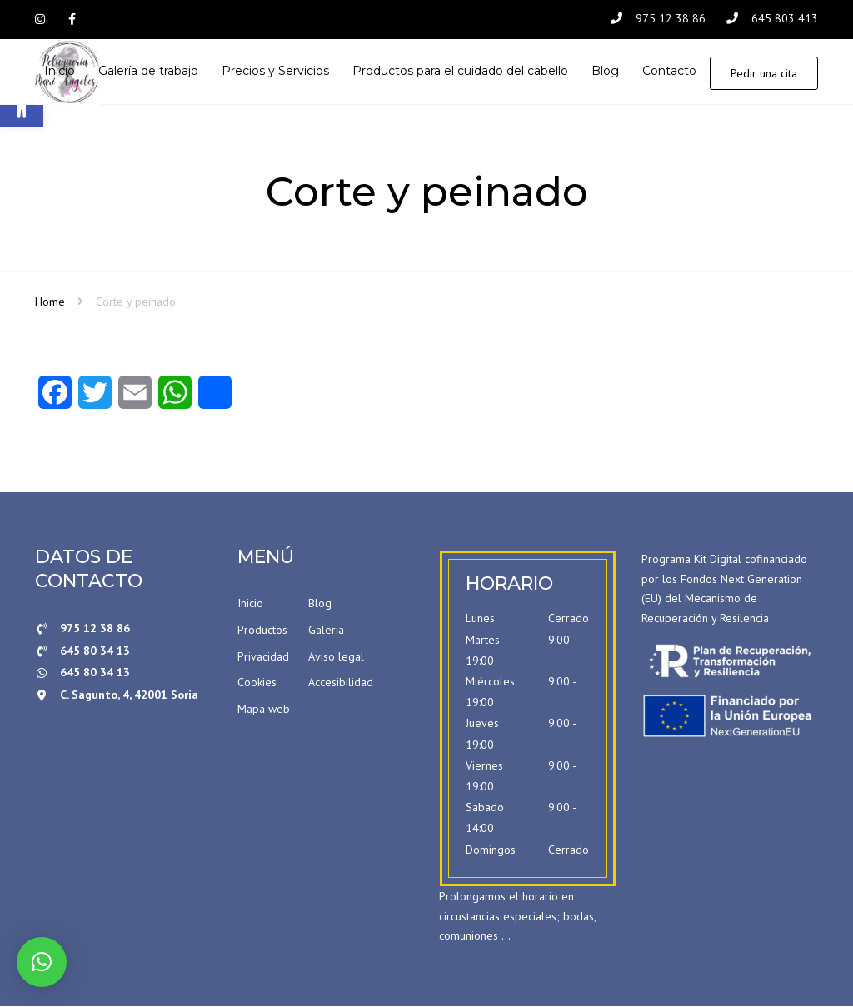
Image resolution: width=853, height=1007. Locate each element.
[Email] (135, 398)
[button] (42, 962)
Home (50, 302)
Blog (320, 604)
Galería (326, 630)
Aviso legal (336, 657)
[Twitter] (95, 398)
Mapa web (263, 709)
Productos (262, 630)
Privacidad (263, 657)
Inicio (250, 604)
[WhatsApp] (175, 398)
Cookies (257, 683)
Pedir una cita (764, 73)
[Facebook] (55, 398)
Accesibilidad (340, 683)
